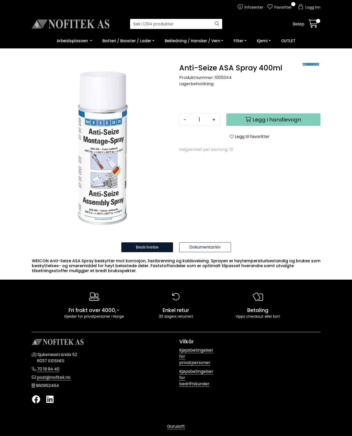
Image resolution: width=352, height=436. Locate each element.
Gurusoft (176, 426)
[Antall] (199, 119)
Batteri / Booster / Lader (126, 40)
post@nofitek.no (54, 377)
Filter (238, 40)
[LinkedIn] (50, 399)
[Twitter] (36, 399)
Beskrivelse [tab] (147, 247)
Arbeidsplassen (73, 40)
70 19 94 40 (48, 369)
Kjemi (262, 40)
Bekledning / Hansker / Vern (192, 40)
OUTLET (288, 40)
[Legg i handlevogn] (273, 119)
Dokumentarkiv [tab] (205, 247)
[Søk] (171, 24)
